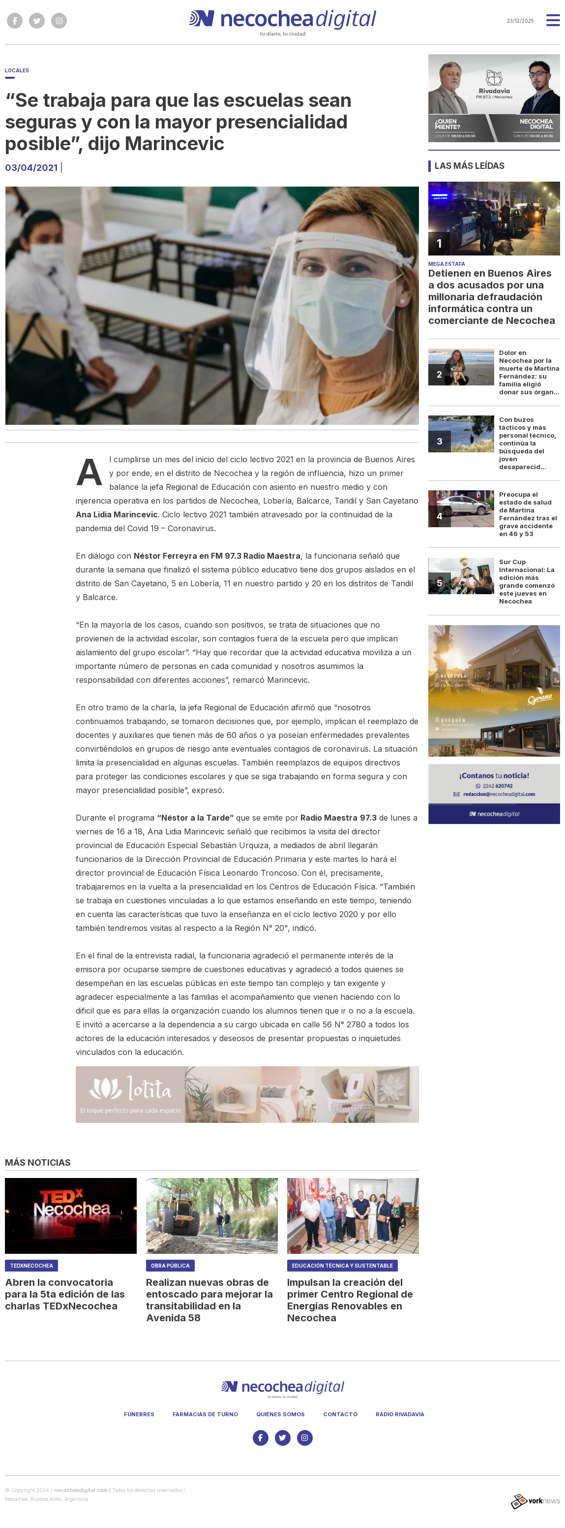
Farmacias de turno (205, 1414)
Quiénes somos (280, 1414)
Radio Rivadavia (400, 1414)
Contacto (340, 1414)
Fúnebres (139, 1414)
